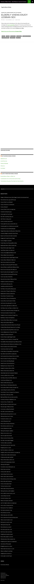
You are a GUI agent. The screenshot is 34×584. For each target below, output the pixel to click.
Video (3, 19)
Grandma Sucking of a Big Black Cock (8, 399)
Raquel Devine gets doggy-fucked (7, 247)
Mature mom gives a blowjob (7, 500)
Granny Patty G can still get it (7, 202)
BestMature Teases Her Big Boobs (8, 317)
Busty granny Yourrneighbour (7, 507)
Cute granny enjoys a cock (6, 418)
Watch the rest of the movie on (11, 31)
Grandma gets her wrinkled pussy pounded (9, 226)
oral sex (18, 37)
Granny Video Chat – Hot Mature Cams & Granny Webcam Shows (14, 1)
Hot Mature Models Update (9, 156)
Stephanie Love (4, 158)
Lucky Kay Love (4, 161)
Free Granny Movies (5, 564)
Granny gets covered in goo (6, 555)
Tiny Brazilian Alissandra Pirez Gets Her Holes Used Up (12, 181)
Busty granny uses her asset (6, 522)
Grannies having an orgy (6, 498)
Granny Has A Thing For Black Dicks (8, 291)
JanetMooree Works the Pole (7, 286)
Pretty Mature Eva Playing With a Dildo (9, 243)
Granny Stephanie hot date (6, 428)
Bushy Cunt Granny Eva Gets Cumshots (9, 235)
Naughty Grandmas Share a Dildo (7, 368)
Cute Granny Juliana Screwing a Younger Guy (10, 310)
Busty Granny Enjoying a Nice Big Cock (9, 269)
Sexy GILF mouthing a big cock (7, 216)
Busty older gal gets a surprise (7, 536)
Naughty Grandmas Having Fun (7, 281)
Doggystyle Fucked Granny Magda (8, 238)
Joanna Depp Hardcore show (7, 474)
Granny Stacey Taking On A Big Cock (8, 259)
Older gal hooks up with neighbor (7, 490)
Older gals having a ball (5, 524)
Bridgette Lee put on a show (6, 546)
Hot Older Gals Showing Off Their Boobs (9, 264)
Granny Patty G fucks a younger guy (8, 209)
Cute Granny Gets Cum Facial (7, 348)
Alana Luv (3, 165)
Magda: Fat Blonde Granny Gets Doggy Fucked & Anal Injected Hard (15, 197)
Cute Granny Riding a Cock (6, 380)
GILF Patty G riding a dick (6, 219)
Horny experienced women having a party (9, 517)
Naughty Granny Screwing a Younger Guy (9, 315)
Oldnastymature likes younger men (8, 539)
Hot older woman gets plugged (7, 440)
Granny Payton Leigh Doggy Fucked (8, 336)
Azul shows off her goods (6, 543)
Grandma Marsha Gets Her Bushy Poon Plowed (10, 324)
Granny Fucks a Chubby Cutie (7, 401)
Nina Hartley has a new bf (6, 527)
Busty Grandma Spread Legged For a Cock (9, 271)
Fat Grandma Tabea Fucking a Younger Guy (9, 387)
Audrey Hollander (4, 163)
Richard (18, 19)
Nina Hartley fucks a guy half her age (8, 199)
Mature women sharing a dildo (7, 438)
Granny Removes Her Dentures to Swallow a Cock (11, 344)
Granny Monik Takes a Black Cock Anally (9, 320)
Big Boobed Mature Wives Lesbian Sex (8, 245)
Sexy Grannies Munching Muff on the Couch (10, 329)
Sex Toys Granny (17, 12)
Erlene (8, 36)
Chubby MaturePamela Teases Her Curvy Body (10, 327)
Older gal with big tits (5, 464)
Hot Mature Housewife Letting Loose (8, 288)
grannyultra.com (26, 36)
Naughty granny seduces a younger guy (9, 541)
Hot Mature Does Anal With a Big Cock (9, 377)
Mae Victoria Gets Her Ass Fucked (8, 262)
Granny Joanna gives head (6, 483)
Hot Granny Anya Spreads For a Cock (8, 303)
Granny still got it (4, 207)
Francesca (13, 36)
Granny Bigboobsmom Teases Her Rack (9, 332)
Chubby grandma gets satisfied (7, 457)
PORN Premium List (3, 576)
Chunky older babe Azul (6, 471)
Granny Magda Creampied (6, 240)
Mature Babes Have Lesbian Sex (7, 255)
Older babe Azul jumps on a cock (7, 548)
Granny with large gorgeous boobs (8, 462)
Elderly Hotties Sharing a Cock (7, 382)
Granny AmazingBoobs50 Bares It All (8, 252)
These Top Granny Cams (4, 574)
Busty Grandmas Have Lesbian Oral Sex (9, 346)
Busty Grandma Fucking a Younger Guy (9, 358)
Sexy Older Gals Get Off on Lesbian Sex (9, 353)
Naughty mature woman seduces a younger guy (10, 452)
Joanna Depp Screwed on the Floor (8, 389)
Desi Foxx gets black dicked (6, 435)
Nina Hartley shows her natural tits (8, 445)
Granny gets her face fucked (6, 214)
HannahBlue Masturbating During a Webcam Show (11, 341)
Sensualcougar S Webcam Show (7, 406)
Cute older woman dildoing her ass (8, 466)
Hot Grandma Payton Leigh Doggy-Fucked (9, 257)
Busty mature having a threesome (7, 423)
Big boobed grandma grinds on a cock (8, 413)
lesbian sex (13, 37)
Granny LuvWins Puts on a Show (7, 375)
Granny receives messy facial (7, 221)
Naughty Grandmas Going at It (7, 334)
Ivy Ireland (3, 168)
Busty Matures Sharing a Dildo (7, 394)
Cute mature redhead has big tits (7, 409)
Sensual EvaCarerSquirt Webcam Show (9, 279)
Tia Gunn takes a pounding (6, 442)
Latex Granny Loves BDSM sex (5, 575)
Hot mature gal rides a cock (6, 529)
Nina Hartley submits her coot (7, 426)
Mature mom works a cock (6, 433)
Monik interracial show (5, 469)
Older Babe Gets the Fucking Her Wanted (9, 373)
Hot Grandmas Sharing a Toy (6, 284)
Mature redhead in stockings (6, 551)
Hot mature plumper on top (6, 510)
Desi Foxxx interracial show (6, 531)
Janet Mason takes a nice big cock (7, 250)
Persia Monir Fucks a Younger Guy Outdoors (10, 392)
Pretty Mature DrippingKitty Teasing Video (9, 351)
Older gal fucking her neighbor (7, 430)
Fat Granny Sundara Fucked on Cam (8, 312)
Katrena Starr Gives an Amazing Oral (8, 298)
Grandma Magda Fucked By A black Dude (9, 233)
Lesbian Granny (10, 12)
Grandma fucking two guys (6, 211)
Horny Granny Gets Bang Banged (7, 361)
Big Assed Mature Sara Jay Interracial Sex (9, 397)
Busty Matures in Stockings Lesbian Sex (9, 385)
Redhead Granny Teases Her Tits (7, 365)
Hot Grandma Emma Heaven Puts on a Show (10, 356)
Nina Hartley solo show (5, 512)
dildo (3, 36)
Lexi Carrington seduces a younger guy (9, 503)
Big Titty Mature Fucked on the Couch (8, 404)
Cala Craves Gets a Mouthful (6, 276)
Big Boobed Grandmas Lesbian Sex (8, 293)
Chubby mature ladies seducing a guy (8, 454)
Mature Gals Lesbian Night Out (7, 322)
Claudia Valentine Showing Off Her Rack (9, 274)
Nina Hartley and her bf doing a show (8, 478)
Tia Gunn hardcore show (6, 486)
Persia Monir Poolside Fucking (7, 296)
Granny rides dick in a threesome (7, 204)
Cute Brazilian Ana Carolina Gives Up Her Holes (10, 178)
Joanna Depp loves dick (5, 495)
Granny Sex (3, 12)
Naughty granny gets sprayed (7, 534)
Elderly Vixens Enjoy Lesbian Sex (14, 16)
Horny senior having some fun (7, 505)
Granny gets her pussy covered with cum (9, 223)
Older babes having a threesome (7, 488)
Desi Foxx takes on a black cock (7, 450)
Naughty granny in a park (6, 447)
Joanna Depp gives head (6, 421)
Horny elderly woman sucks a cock (8, 493)
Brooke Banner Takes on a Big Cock (8, 176)
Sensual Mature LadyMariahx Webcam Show (10, 267)
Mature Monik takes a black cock (7, 459)
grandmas (19, 36)
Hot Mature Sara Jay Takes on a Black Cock (9, 308)
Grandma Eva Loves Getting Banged (8, 228)
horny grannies (11, 25)
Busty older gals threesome (6, 481)
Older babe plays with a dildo (7, 515)
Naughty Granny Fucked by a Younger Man (9, 339)
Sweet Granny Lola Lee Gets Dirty (7, 363)
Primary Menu (32, 1)
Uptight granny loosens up (6, 553)
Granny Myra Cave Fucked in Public (8, 300)
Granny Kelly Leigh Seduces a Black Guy (9, 305)
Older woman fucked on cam (7, 519)
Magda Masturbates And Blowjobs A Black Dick (10, 231)
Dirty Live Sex (2, 580)
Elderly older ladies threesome (7, 476)
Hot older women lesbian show (7, 411)
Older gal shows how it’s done (7, 416)
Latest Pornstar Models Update (10, 173)
